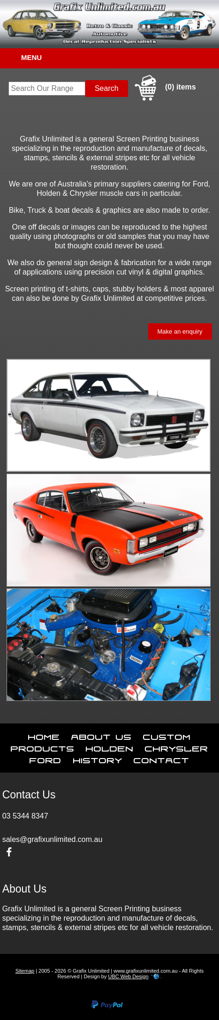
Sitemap (24, 971)
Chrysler (176, 747)
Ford (45, 758)
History (97, 758)
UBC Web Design (128, 976)
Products (43, 747)
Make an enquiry (180, 331)
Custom (167, 735)
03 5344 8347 (25, 816)
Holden (110, 747)
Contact (161, 758)
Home (44, 735)
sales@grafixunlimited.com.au (52, 839)
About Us (101, 735)
